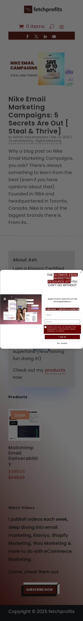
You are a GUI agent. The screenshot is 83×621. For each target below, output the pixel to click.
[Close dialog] (80, 272)
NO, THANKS (62, 343)
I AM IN (62, 337)
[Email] (62, 321)
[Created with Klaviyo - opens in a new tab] (41, 350)
